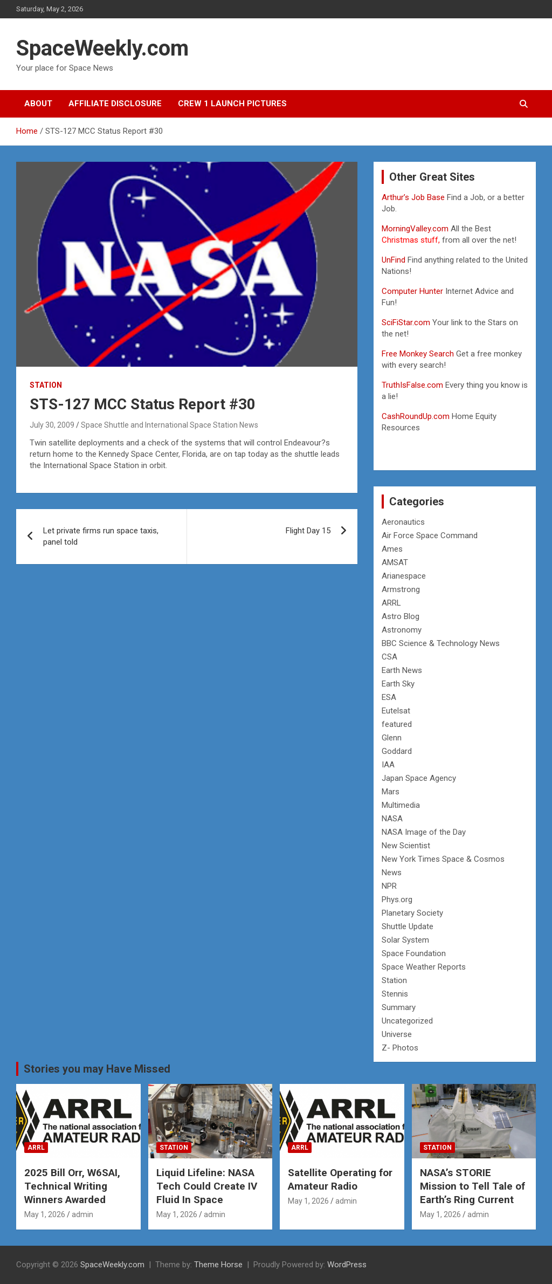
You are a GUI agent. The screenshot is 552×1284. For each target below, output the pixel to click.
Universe (397, 1034)
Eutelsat (396, 711)
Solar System (405, 940)
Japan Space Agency (419, 778)
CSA (389, 657)
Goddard (397, 751)
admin (82, 1214)
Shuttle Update (407, 926)
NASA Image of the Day (424, 832)
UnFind (395, 260)
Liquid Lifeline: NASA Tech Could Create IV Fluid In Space (206, 1185)
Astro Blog (400, 616)
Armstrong (401, 589)
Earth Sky (398, 684)
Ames (392, 549)
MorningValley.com (415, 229)
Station (46, 385)
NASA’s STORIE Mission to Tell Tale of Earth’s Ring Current (472, 1185)
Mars (390, 792)
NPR (389, 886)
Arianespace (404, 576)
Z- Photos (400, 1048)
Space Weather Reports (424, 967)
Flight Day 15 (308, 530)
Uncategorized (407, 1021)
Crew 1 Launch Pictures (232, 103)
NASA (392, 818)
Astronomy (402, 630)
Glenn (392, 738)
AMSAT (395, 562)
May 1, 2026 (44, 1214)
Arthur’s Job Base (414, 197)
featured (397, 724)
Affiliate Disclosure (115, 103)
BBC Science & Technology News (441, 643)
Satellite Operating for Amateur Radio (340, 1179)
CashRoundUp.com (416, 416)
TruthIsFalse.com (412, 385)
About (38, 103)
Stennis (395, 994)
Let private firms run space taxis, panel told (100, 536)
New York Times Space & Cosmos (443, 859)
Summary (399, 1007)
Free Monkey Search (418, 354)
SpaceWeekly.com (102, 48)
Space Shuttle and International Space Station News (169, 425)
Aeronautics (403, 522)
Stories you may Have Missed (97, 1068)
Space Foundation (414, 953)
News (392, 872)
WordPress (347, 1264)
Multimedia (401, 805)
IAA (388, 765)
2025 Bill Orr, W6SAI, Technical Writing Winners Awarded (72, 1185)
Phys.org (397, 899)
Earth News (402, 670)
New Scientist (406, 845)
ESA (389, 697)
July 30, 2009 (52, 425)
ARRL (391, 603)
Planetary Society (412, 913)
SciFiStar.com (406, 322)
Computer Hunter (412, 291)
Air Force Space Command (430, 535)
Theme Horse (218, 1264)
